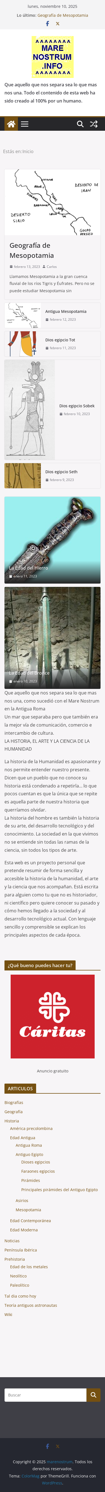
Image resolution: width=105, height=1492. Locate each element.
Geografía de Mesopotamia (63, 15)
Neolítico (18, 1276)
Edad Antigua (22, 1137)
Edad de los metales (29, 1266)
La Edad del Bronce (29, 673)
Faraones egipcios (38, 1171)
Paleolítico (19, 1285)
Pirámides (30, 1180)
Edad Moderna (24, 1229)
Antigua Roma (29, 1145)
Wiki (8, 1314)
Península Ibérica (20, 1250)
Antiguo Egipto (29, 1154)
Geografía (13, 1111)
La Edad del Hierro (28, 568)
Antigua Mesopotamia (66, 311)
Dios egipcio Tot (60, 339)
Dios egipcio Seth (61, 471)
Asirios (22, 1200)
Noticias (12, 1240)
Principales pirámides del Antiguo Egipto (59, 1189)
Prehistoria (14, 1259)
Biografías (13, 1102)
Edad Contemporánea (30, 1220)
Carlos (52, 266)
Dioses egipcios (35, 1162)
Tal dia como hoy (20, 1296)
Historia (11, 1121)
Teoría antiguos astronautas (30, 1305)
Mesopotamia (28, 1209)
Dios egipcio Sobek (77, 405)
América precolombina (31, 1128)
